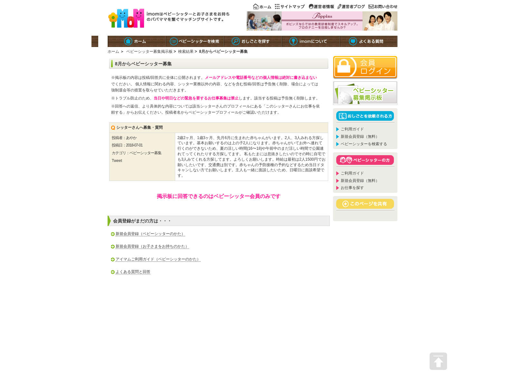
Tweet (117, 160)
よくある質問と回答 (133, 271)
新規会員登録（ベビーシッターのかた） (150, 233)
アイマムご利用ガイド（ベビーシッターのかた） (158, 259)
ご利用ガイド (352, 129)
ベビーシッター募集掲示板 (149, 51)
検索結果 (186, 51)
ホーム (113, 51)
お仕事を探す (352, 187)
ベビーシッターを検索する (364, 144)
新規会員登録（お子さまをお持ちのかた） (152, 246)
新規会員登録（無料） (360, 136)
